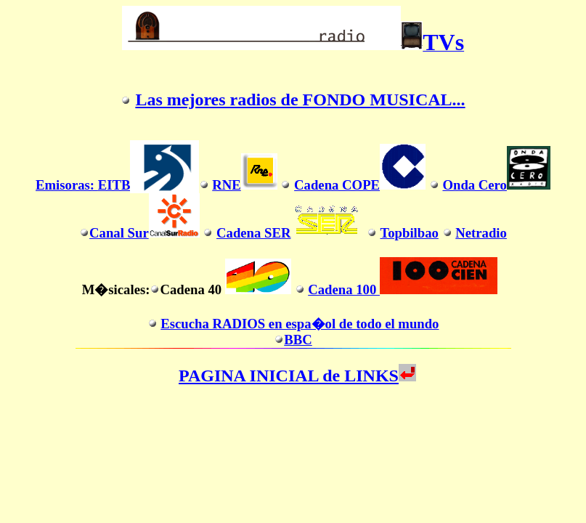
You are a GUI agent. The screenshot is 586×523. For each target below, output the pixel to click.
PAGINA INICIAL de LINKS (297, 375)
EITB (114, 184)
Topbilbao (409, 232)
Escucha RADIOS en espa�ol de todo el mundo (299, 323)
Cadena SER (289, 232)
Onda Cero (496, 184)
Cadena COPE (360, 184)
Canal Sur (144, 232)
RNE (244, 184)
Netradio (481, 232)
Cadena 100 (402, 289)
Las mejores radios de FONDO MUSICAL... (300, 99)
